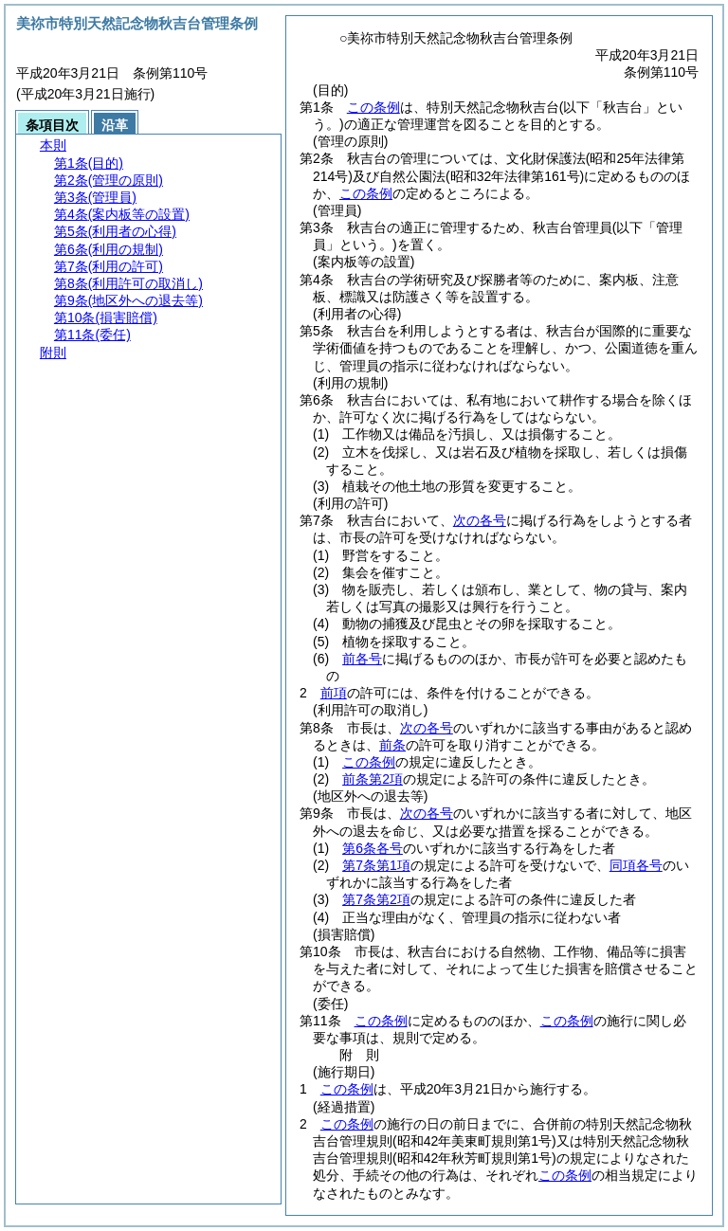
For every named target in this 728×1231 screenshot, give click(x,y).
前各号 (362, 658)
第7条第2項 (376, 899)
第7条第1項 (376, 865)
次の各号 (479, 520)
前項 (333, 692)
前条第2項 (372, 779)
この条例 (373, 107)
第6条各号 (372, 848)
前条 (392, 744)
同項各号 (636, 865)
